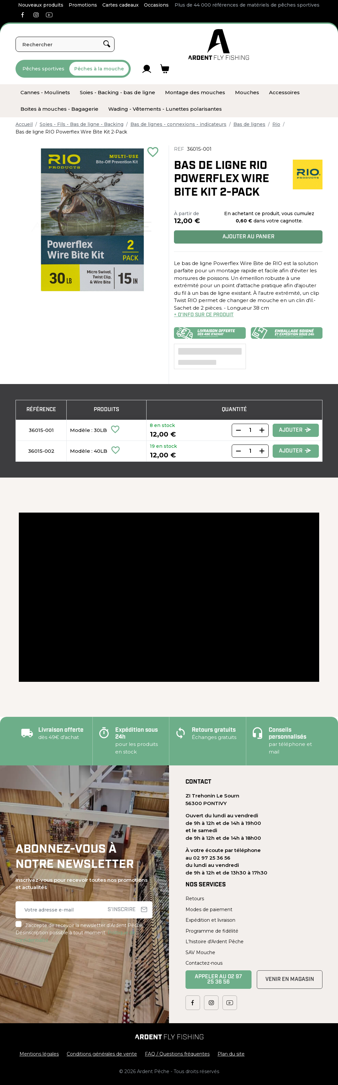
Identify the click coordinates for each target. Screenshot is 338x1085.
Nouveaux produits (40, 5)
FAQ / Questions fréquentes (177, 1054)
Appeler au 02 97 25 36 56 (218, 979)
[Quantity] (250, 430)
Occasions (156, 5)
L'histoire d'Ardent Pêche (215, 942)
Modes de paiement (209, 909)
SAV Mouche (200, 952)
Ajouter (295, 430)
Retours (195, 899)
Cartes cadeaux (120, 5)
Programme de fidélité (212, 931)
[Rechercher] (65, 44)
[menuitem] (45, 92)
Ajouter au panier (248, 237)
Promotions (83, 5)
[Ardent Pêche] (218, 44)
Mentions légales (39, 1054)
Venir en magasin (289, 979)
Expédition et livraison (210, 920)
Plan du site (231, 1054)
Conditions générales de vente (102, 1054)
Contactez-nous (204, 963)
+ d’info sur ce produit (204, 315)
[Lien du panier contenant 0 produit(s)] (165, 69)
